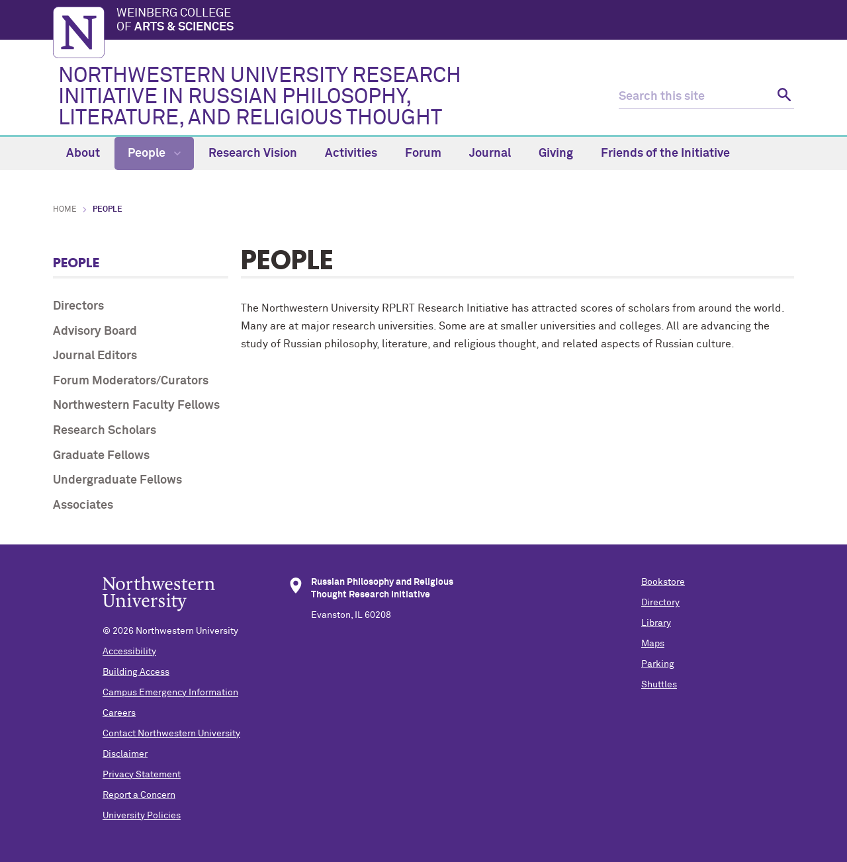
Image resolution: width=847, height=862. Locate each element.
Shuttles (659, 684)
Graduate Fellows (101, 456)
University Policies (142, 815)
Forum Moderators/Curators (130, 381)
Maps (652, 643)
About (83, 153)
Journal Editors (95, 356)
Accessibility (129, 651)
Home (65, 210)
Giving (556, 153)
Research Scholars (104, 431)
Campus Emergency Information (170, 692)
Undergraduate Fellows (117, 480)
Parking (657, 664)
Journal (490, 153)
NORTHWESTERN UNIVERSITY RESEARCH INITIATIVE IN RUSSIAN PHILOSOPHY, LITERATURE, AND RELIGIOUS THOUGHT (259, 97)
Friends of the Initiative (665, 153)
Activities (351, 153)
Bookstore (663, 582)
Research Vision (252, 153)
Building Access (136, 672)
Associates (83, 505)
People (154, 153)
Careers (119, 713)
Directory (660, 602)
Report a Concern (139, 795)
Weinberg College (455, 21)
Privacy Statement (142, 774)
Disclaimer (125, 754)
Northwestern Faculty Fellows (136, 405)
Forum (423, 153)
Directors (78, 306)
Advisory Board (95, 331)
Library (656, 623)
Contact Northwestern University (171, 733)
